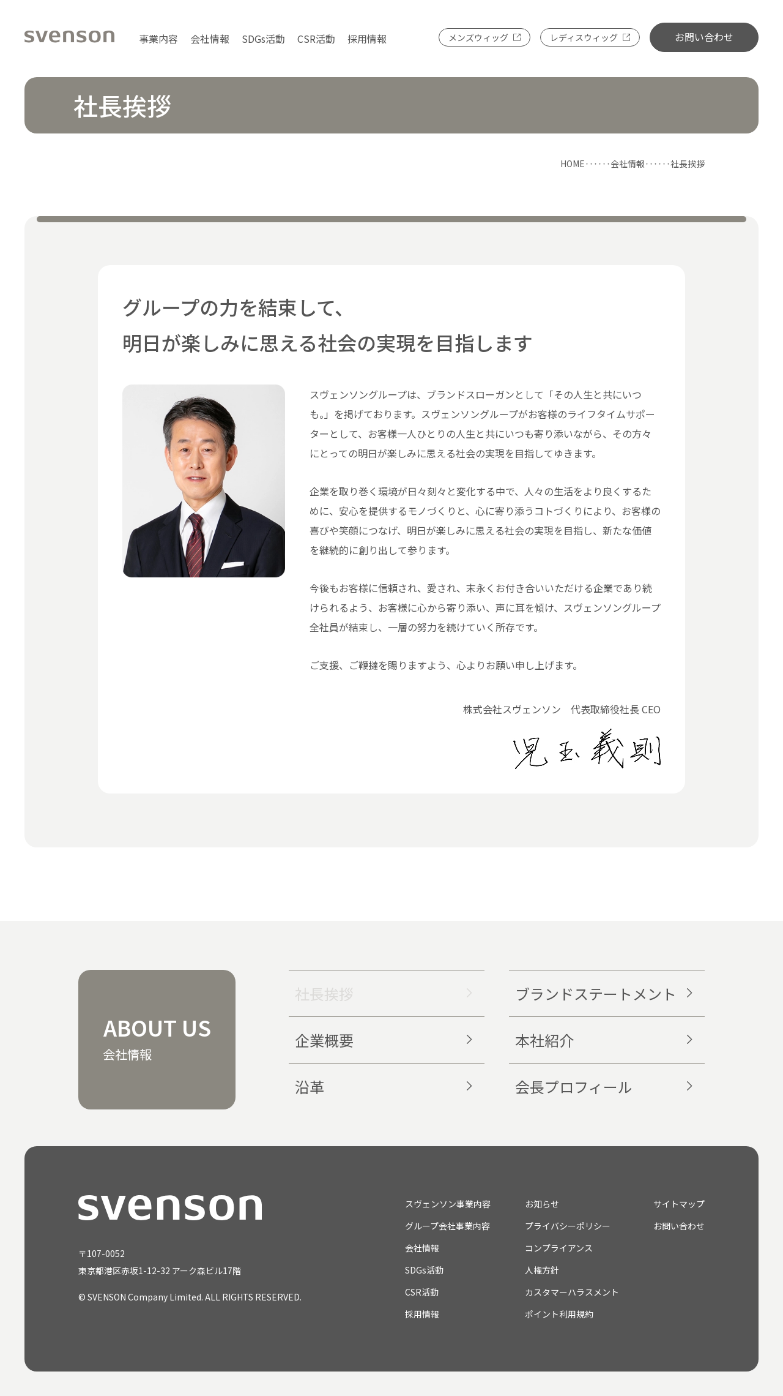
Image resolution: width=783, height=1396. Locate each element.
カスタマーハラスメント (572, 1292)
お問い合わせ (704, 36)
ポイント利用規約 (559, 1314)
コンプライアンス (559, 1248)
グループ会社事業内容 (447, 1226)
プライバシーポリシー (567, 1226)
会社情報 (209, 38)
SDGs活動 (263, 38)
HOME (572, 163)
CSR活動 (316, 38)
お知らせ (542, 1204)
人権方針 (542, 1270)
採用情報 (367, 38)
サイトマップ (679, 1204)
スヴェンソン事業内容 (448, 1204)
